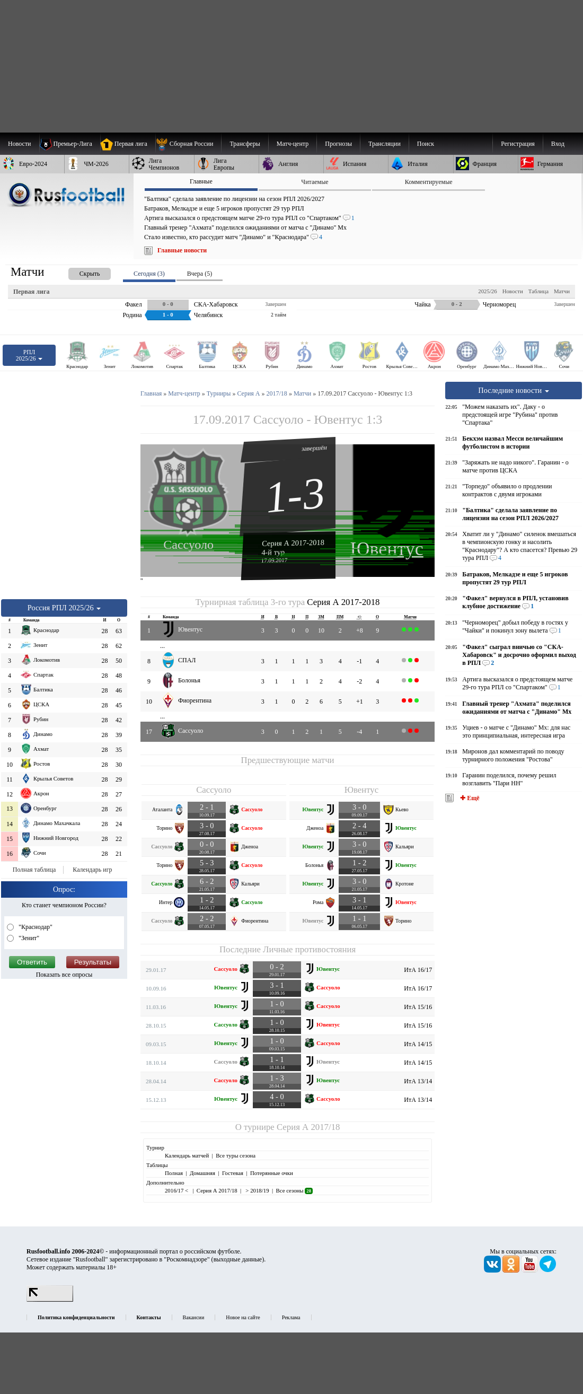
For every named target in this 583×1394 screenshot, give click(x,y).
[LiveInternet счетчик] (49, 1299)
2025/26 (487, 291)
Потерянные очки (271, 1173)
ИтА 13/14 (418, 1081)
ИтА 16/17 (418, 970)
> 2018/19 (256, 1190)
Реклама (291, 1317)
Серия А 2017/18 (308, 1127)
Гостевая (232, 1173)
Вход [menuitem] (557, 143)
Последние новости (513, 390)
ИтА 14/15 (418, 1044)
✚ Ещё (468, 798)
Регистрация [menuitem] (518, 143)
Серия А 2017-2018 (293, 542)
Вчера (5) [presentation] (199, 273)
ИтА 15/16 (418, 1007)
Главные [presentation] (201, 181)
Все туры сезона (235, 1155)
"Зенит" (28, 938)
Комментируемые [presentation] (429, 182)
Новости (512, 291)
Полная (174, 1173)
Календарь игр (92, 869)
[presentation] (79, 271)
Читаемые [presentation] (314, 182)
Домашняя (202, 1173)
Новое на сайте (243, 1317)
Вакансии (194, 1317)
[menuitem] (188, 144)
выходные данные (238, 1259)
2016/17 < (177, 1190)
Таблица (538, 291)
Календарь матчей (187, 1155)
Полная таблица (34, 869)
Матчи (562, 291)
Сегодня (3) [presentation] (149, 273)
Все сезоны (294, 1190)
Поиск (425, 143)
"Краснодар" (34, 927)
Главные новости (182, 250)
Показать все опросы (64, 974)
